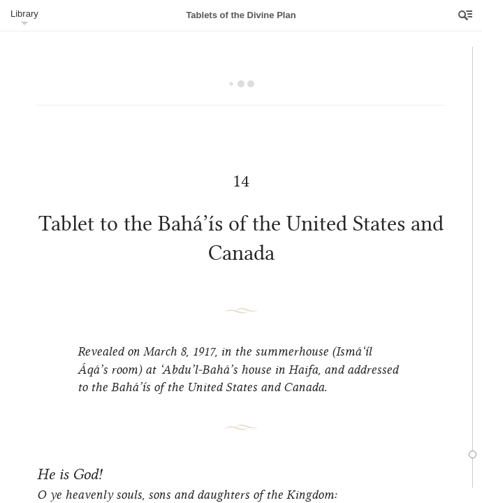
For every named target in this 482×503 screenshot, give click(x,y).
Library (24, 13)
